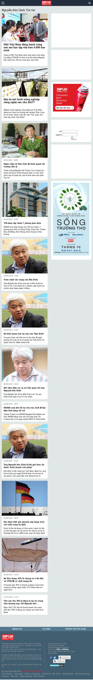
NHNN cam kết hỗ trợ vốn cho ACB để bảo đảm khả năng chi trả (25, 409)
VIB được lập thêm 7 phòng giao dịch (22, 223)
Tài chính (56, 674)
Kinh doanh (7, 674)
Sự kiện (46, 629)
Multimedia (39, 676)
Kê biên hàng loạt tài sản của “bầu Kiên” (24, 333)
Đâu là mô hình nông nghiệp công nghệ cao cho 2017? (22, 101)
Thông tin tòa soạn (75, 629)
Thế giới (5, 676)
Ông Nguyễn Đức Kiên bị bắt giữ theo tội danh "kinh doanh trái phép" (24, 465)
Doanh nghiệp (26, 676)
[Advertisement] (71, 161)
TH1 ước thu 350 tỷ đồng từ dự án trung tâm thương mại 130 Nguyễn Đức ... (23, 602)
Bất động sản (67, 674)
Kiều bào (14, 676)
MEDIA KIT (17, 629)
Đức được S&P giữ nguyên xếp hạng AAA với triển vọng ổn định (24, 523)
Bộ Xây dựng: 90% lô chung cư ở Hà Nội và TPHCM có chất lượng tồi (23, 579)
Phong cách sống (82, 674)
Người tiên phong (32, 674)
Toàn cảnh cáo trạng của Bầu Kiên (21, 279)
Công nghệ (18, 674)
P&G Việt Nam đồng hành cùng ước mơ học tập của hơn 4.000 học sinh (24, 47)
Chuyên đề (46, 674)
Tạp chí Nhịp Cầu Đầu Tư (32, 671)
